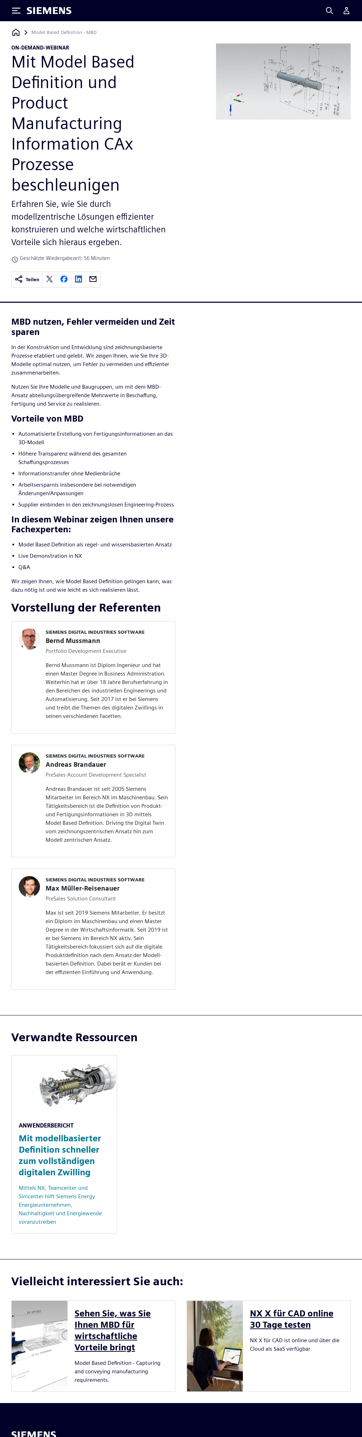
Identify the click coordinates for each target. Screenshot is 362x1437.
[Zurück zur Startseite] (16, 32)
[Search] (329, 11)
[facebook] (64, 279)
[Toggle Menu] (16, 11)
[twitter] (49, 279)
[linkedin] (78, 279)
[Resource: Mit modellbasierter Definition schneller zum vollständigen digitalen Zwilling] (64, 1144)
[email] (93, 279)
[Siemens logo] (49, 10)
